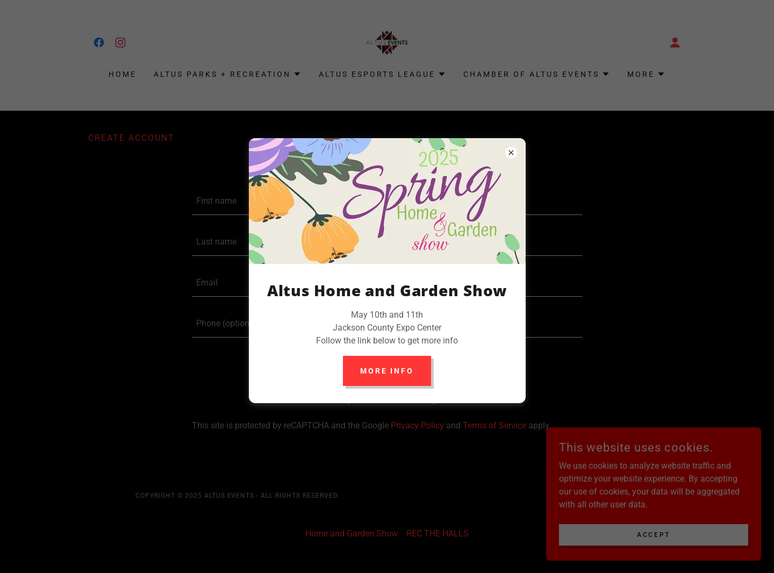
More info (387, 371)
